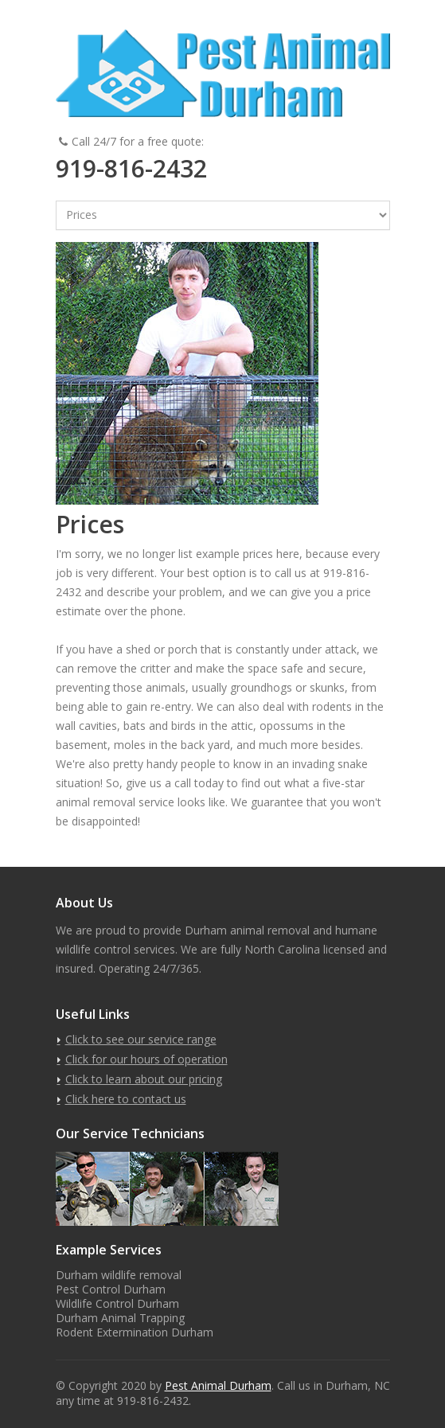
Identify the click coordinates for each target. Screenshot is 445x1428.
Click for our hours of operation (146, 1059)
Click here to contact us (125, 1098)
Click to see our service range (141, 1039)
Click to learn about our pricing (143, 1079)
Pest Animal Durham (218, 1385)
